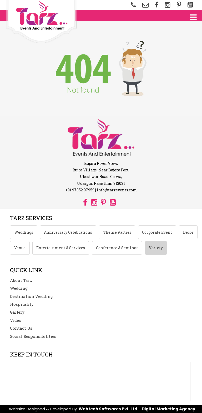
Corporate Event (157, 232)
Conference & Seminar (117, 247)
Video (15, 320)
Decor (188, 232)
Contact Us (21, 328)
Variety (156, 247)
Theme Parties (117, 232)
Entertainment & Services (60, 247)
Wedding (19, 288)
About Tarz (21, 280)
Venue (20, 247)
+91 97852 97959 (79, 189)
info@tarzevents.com (117, 189)
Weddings (23, 232)
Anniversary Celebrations (68, 232)
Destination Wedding (31, 296)
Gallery (17, 312)
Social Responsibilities (33, 336)
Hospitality (22, 304)
